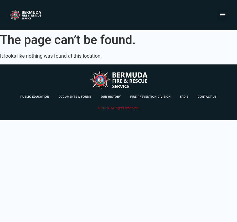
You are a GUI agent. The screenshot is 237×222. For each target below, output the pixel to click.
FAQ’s (184, 96)
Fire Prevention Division (150, 96)
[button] (223, 15)
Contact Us (207, 96)
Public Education (34, 96)
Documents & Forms (74, 96)
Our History (111, 96)
